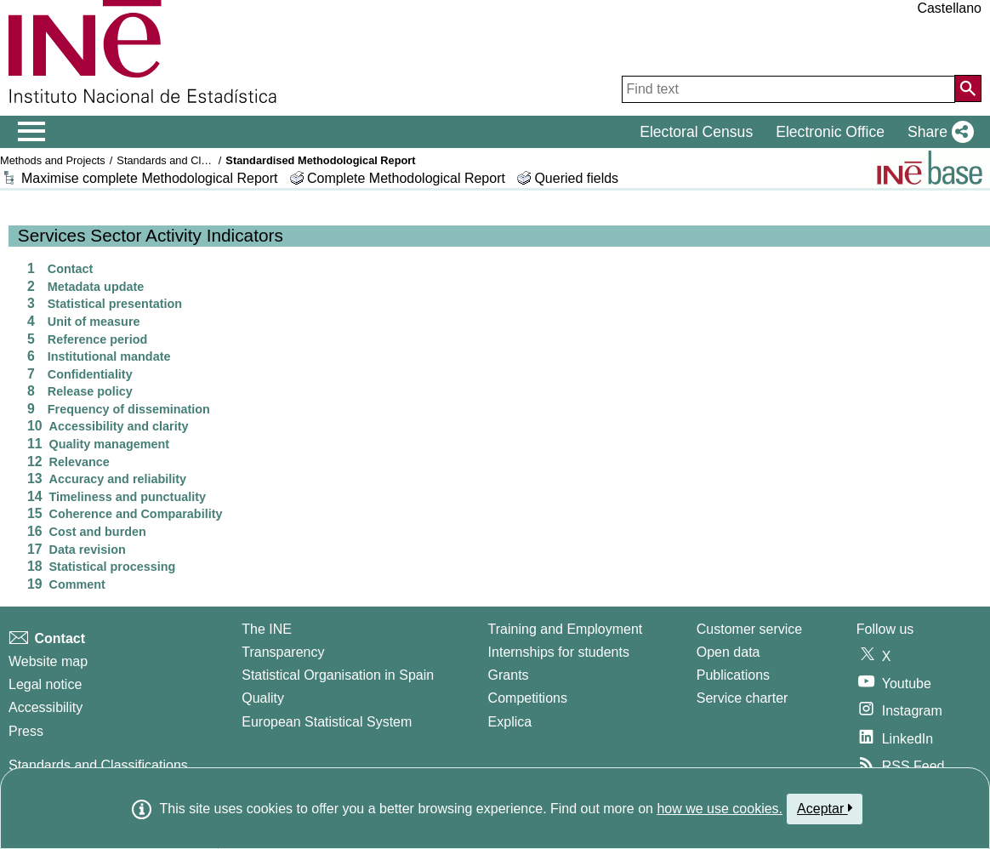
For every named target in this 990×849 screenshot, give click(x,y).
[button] (937, 132)
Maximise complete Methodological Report (149, 178)
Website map (48, 661)
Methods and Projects (52, 160)
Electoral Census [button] (696, 131)
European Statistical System (327, 722)
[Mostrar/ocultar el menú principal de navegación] (32, 132)
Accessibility (45, 707)
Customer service (749, 629)
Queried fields (576, 178)
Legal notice (45, 684)
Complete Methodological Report (408, 178)
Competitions (527, 698)
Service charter (742, 698)
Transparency (283, 652)
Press (26, 731)
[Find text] (788, 89)
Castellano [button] (949, 8)
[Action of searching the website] (967, 88)
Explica (510, 722)
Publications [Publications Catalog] (733, 675)
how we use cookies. (719, 808)
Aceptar (824, 808)
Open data (728, 652)
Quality (263, 698)
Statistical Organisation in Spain (338, 675)
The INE (267, 629)
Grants (508, 675)
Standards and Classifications (188, 160)
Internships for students (558, 652)
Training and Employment (565, 629)
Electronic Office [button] (830, 131)
